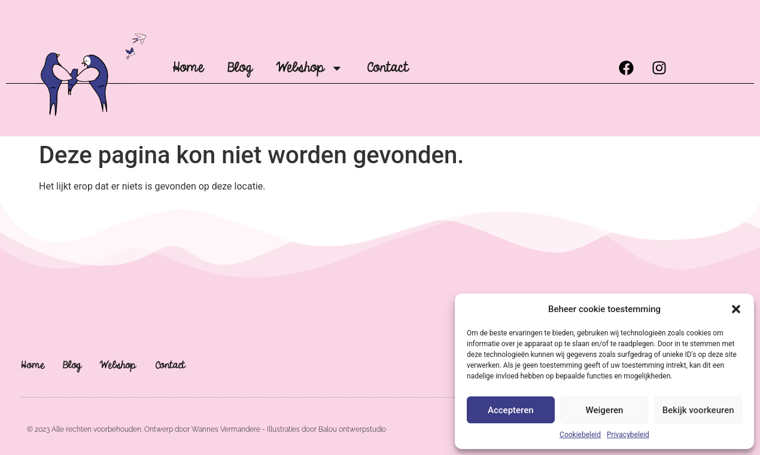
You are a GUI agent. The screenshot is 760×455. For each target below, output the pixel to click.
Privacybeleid (628, 434)
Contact (387, 68)
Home (187, 68)
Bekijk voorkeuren (698, 410)
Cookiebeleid (580, 434)
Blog (239, 68)
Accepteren (511, 410)
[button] (736, 309)
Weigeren (605, 410)
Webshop (309, 68)
